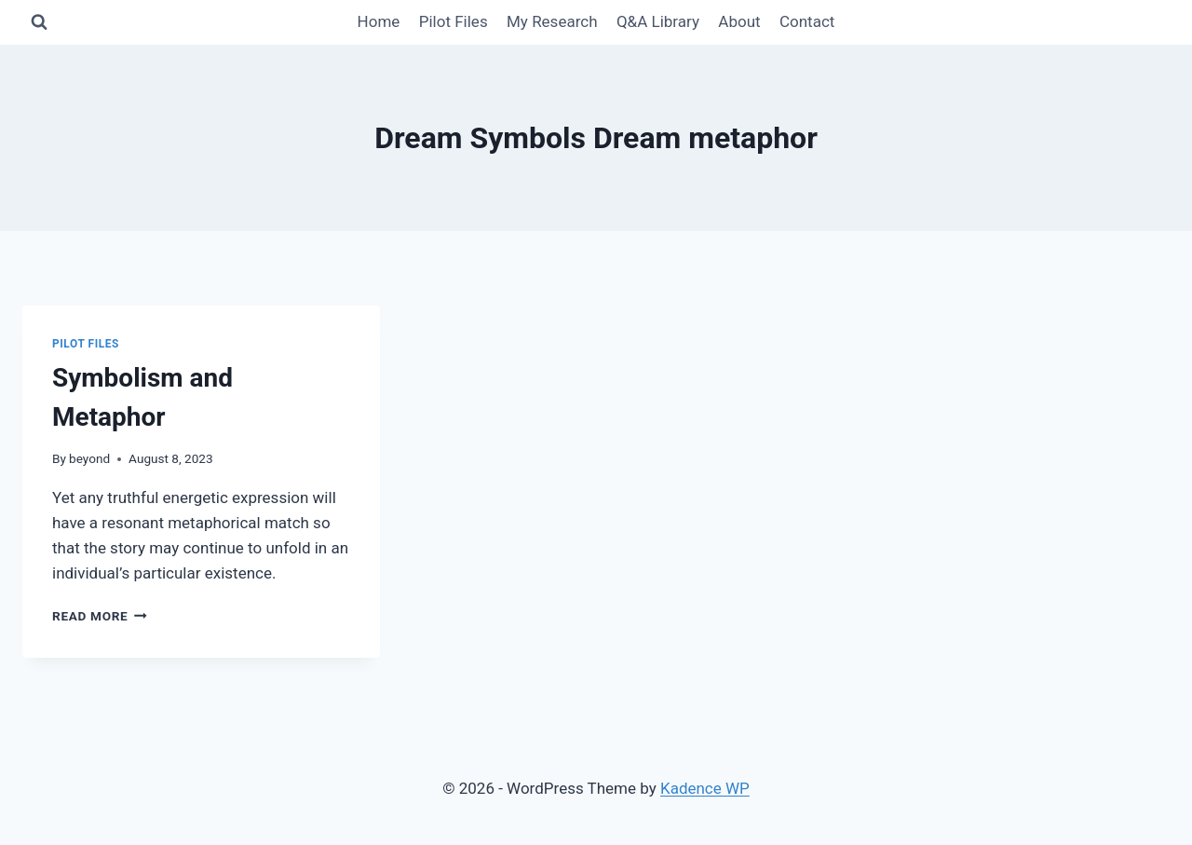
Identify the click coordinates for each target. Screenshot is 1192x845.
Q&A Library (657, 21)
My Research (552, 21)
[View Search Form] (39, 22)
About (739, 21)
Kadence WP (705, 788)
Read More (99, 615)
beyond (89, 458)
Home (379, 21)
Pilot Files (453, 21)
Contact (806, 21)
